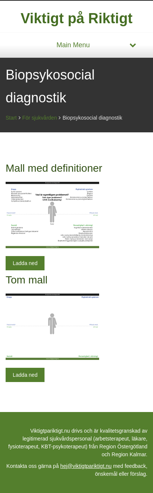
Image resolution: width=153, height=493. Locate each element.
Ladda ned (25, 263)
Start (11, 118)
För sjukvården (39, 118)
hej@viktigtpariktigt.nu (85, 466)
